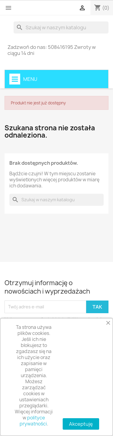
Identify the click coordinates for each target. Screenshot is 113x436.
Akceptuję (81, 424)
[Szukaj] (61, 27)
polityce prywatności (33, 421)
